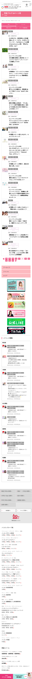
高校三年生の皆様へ (6, 491)
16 (16, 258)
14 (9, 258)
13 (6, 258)
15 (12, 258)
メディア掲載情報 (23, 27)
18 (22, 258)
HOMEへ (8, 510)
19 (25, 258)
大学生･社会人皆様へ (7, 495)
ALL (8, 24)
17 (19, 258)
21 (6, 260)
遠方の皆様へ (21, 495)
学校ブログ (8, 27)
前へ (3, 259)
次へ (16, 261)
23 (12, 260)
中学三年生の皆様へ (6, 500)
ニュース (23, 24)
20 (28, 258)
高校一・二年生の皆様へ (24, 491)
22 (9, 260)
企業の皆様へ (5, 504)
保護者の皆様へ (21, 500)
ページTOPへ (23, 510)
